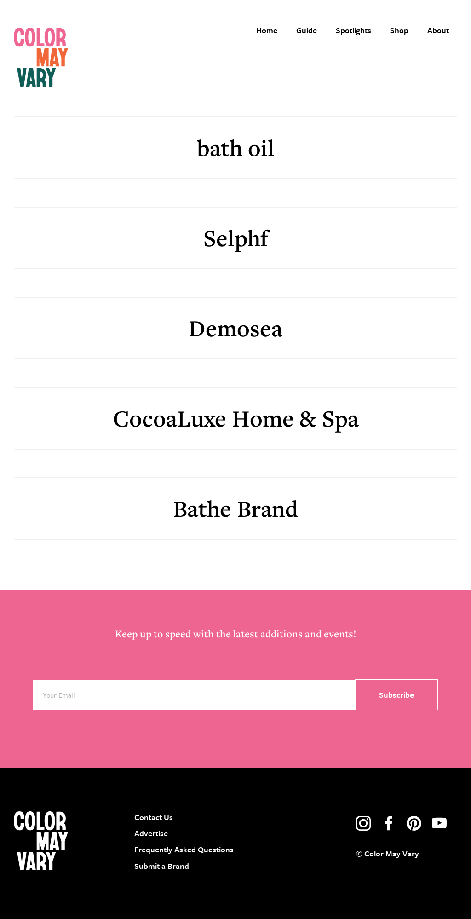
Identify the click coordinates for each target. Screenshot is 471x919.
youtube (439, 823)
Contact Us (153, 817)
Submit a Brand (161, 866)
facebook (388, 823)
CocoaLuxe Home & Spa (236, 418)
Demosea (235, 328)
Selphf (235, 238)
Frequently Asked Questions (184, 849)
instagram (363, 823)
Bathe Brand (235, 508)
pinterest (414, 823)
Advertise (151, 833)
